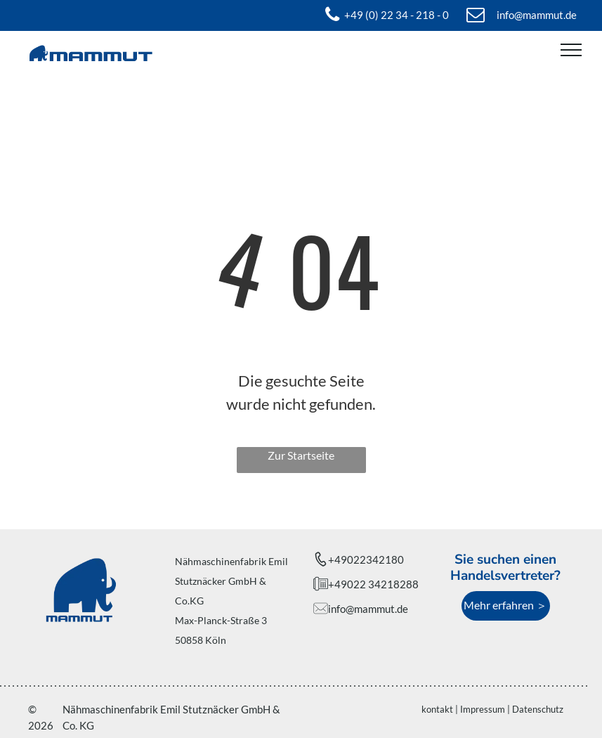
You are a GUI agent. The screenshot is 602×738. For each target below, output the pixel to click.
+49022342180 (366, 559)
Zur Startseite (301, 455)
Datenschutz (537, 709)
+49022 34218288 (373, 584)
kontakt (437, 709)
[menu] (571, 50)
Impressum (482, 709)
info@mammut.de (368, 608)
